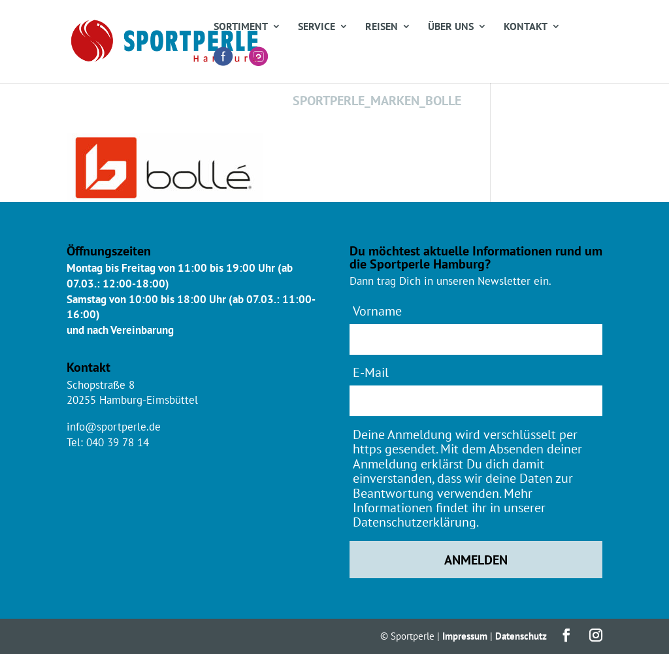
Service (316, 27)
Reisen (381, 27)
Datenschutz (521, 636)
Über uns (451, 27)
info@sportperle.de (114, 426)
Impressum (464, 636)
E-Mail (371, 372)
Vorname (377, 310)
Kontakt (525, 27)
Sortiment (241, 27)
